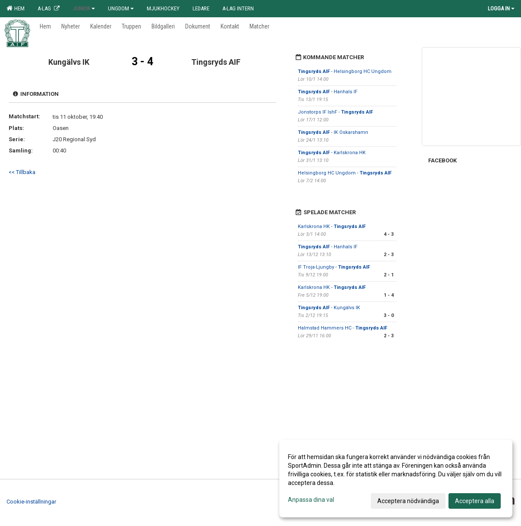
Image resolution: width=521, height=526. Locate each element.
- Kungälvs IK (329, 308)
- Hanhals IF (327, 92)
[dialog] (395, 478)
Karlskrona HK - (332, 226)
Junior (84, 8)
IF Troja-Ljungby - (334, 267)
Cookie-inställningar (31, 501)
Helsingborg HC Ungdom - (345, 173)
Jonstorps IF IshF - (335, 112)
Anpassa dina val (311, 499)
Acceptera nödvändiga (408, 500)
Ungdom (121, 8)
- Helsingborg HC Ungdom (345, 71)
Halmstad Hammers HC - (342, 328)
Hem (15, 8)
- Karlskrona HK (332, 152)
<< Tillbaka (22, 172)
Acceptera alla (474, 500)
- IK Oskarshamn (333, 132)
